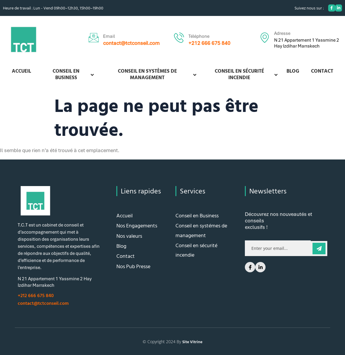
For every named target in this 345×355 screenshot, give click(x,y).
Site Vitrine (192, 341)
